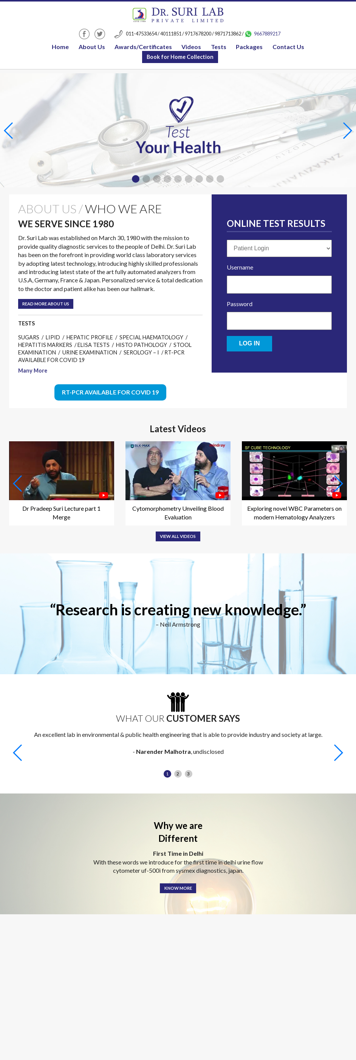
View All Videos (178, 536)
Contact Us (288, 46)
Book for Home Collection (180, 57)
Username (240, 267)
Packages (249, 46)
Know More (178, 888)
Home (60, 46)
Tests (218, 46)
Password (239, 303)
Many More (32, 370)
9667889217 (262, 34)
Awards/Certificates (143, 46)
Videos (191, 46)
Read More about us (45, 303)
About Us (92, 46)
